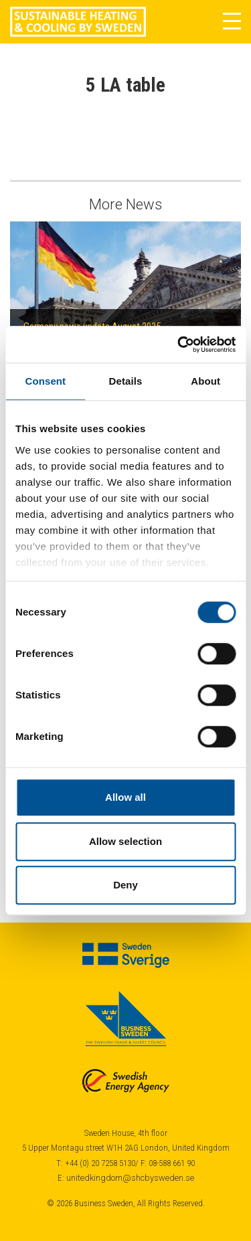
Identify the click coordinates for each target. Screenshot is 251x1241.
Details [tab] (126, 381)
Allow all (125, 797)
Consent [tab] (45, 381)
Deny (125, 884)
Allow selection (125, 841)
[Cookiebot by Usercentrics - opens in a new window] (179, 344)
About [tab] (205, 381)
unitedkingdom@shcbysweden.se (130, 1178)
